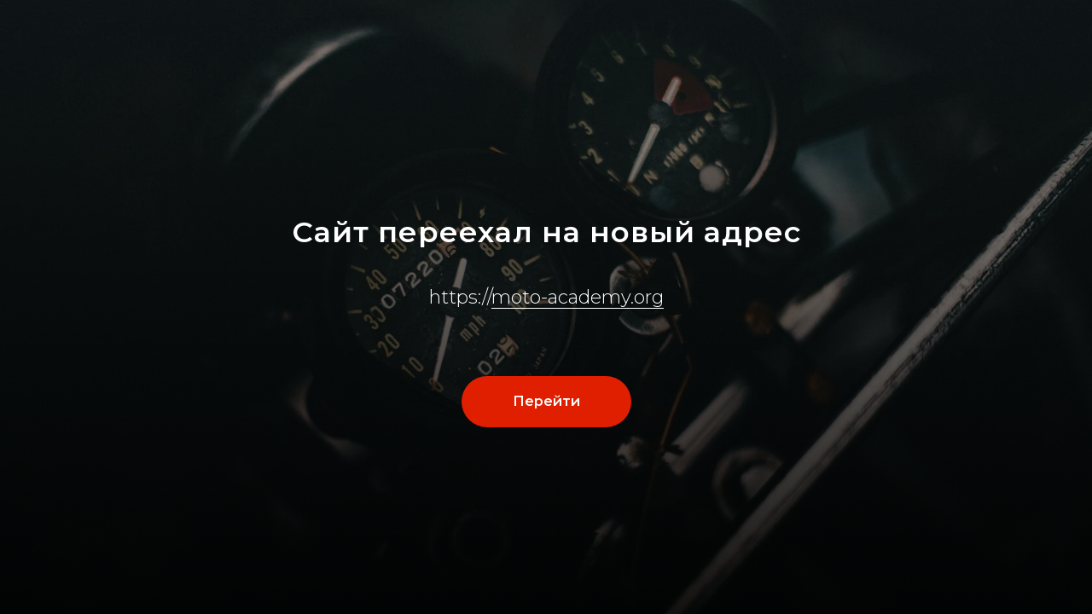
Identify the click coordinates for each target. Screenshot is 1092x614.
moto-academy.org (577, 297)
